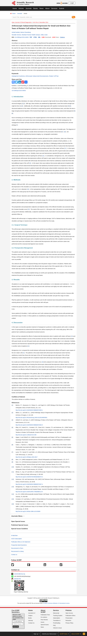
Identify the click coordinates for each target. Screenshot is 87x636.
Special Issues (45, 624)
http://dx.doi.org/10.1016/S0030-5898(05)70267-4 (29, 484)
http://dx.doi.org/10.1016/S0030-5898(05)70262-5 (29, 425)
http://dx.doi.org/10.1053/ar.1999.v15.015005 (28, 511)
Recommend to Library (17, 551)
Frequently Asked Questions (19, 545)
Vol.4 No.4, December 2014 (40, 22)
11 (65, 148)
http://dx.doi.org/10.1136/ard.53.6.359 (26, 435)
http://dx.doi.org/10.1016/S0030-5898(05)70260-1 (29, 410)
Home (15, 8)
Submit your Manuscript (49, 634)
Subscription (56, 618)
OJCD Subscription (16, 538)
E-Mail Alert (14, 535)
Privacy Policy (69, 623)
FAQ (54, 625)
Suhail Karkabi (16, 32)
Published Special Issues (19, 525)
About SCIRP (43, 611)
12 (43, 155)
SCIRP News (64, 634)
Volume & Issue (57, 628)
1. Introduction (17, 97)
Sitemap (30, 620)
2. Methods (16, 180)
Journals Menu (17, 516)
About (47, 8)
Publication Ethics (70, 615)
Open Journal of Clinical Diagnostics (22, 22)
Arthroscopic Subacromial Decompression (37, 76)
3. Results (16, 279)
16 (42, 362)
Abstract (14, 40)
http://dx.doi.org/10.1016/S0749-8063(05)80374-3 (29, 477)
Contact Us (31, 623)
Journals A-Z (31, 613)
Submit (61, 8)
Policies (69, 610)
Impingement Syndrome (18, 76)
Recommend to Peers (17, 548)
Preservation (69, 618)
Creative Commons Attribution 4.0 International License (56, 603)
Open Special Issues (18, 521)
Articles (21, 8)
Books (35, 8)
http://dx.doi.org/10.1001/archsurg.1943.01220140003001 (31, 417)
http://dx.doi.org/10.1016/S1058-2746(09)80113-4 (29, 491)
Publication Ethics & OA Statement (20, 542)
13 (30, 163)
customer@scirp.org (19, 574)
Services (54, 8)
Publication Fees (45, 614)
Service (56, 610)
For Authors (44, 617)
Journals (29, 8)
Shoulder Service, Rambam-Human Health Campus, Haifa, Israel (29, 34)
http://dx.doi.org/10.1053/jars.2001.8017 (27, 457)
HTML (35, 37)
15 (28, 209)
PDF (31, 37)
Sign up (36, 634)
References (15, 402)
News (42, 8)
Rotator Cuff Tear (54, 76)
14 (28, 189)
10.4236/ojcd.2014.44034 (22, 37)
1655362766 (17, 579)
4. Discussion (17, 322)
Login (72, 3)
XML (39, 37)
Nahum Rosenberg (25, 32)
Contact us (14, 554)
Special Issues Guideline (19, 528)
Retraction (68, 620)
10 (65, 131)
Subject (30, 615)
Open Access (69, 613)
